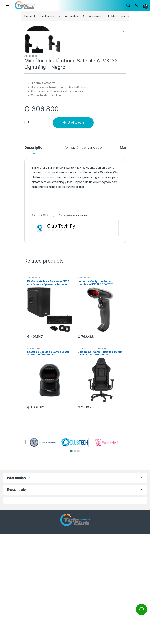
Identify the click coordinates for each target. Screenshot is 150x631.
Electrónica (47, 16)
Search (128, 5)
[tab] (34, 246)
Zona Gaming (99, 445)
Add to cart (76, 219)
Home (28, 16)
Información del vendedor (82, 244)
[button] (71, 547)
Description (34, 244)
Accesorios (96, 16)
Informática (71, 16)
